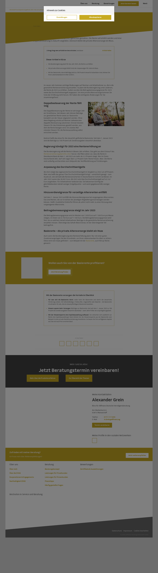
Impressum (56, 26)
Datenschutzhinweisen (94, 24)
